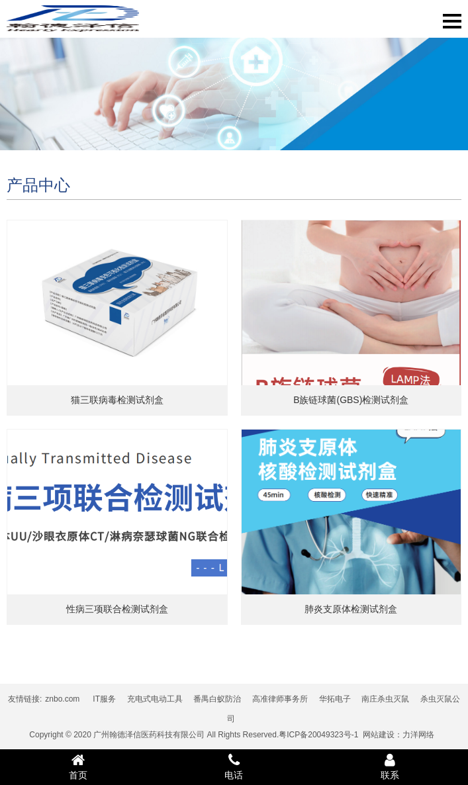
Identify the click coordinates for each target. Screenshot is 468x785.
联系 (390, 766)
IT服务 (104, 699)
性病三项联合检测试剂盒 (117, 609)
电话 (234, 766)
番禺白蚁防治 (217, 699)
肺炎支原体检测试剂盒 (350, 609)
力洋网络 (418, 734)
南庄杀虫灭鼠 (385, 699)
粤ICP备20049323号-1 (318, 734)
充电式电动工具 (155, 699)
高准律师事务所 (280, 699)
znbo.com (62, 699)
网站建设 (379, 734)
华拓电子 (335, 699)
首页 (78, 766)
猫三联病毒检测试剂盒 (117, 399)
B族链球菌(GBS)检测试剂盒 (350, 399)
